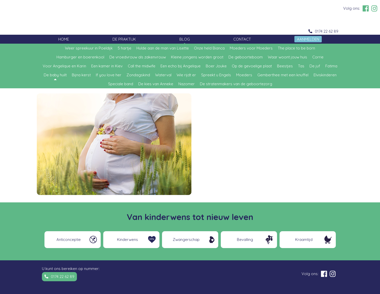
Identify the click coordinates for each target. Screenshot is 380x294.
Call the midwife (141, 66)
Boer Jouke (216, 66)
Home (63, 39)
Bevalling (245, 239)
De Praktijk (124, 39)
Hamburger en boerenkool (80, 57)
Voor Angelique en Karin (64, 66)
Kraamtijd (304, 239)
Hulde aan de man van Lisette (162, 48)
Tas (301, 66)
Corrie (318, 57)
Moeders (244, 74)
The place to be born (296, 48)
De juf (314, 66)
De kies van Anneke (155, 83)
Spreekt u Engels (216, 74)
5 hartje (124, 48)
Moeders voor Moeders (251, 48)
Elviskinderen (325, 74)
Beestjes (285, 66)
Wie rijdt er (186, 74)
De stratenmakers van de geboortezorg (236, 83)
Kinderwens (127, 239)
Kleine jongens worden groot (197, 57)
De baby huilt (55, 74)
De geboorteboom (245, 57)
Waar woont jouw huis (287, 57)
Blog (184, 39)
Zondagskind (138, 74)
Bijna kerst (81, 74)
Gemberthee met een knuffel (282, 74)
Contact (242, 39)
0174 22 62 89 (326, 31)
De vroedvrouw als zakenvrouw (137, 57)
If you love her (108, 74)
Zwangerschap (186, 239)
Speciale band (120, 83)
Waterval (163, 74)
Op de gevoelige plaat (252, 66)
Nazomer (186, 83)
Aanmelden (308, 39)
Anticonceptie (68, 239)
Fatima (331, 66)
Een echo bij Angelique (180, 66)
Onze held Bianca (209, 48)
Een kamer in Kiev (107, 66)
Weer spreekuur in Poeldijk (89, 48)
